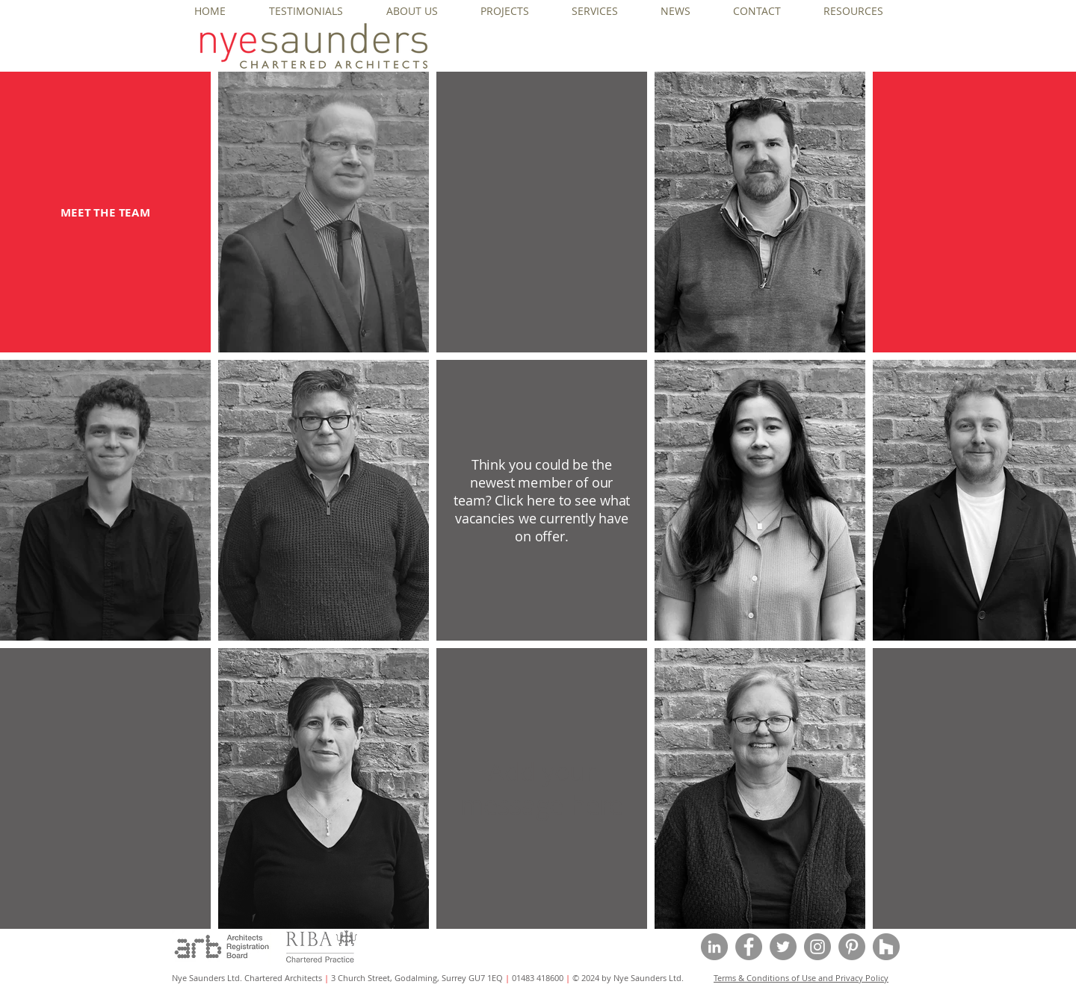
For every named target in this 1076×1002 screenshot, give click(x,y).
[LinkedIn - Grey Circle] (714, 946)
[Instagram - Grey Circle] (817, 946)
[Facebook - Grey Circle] (748, 946)
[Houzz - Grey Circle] (886, 946)
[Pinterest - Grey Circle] (851, 946)
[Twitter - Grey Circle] (783, 946)
